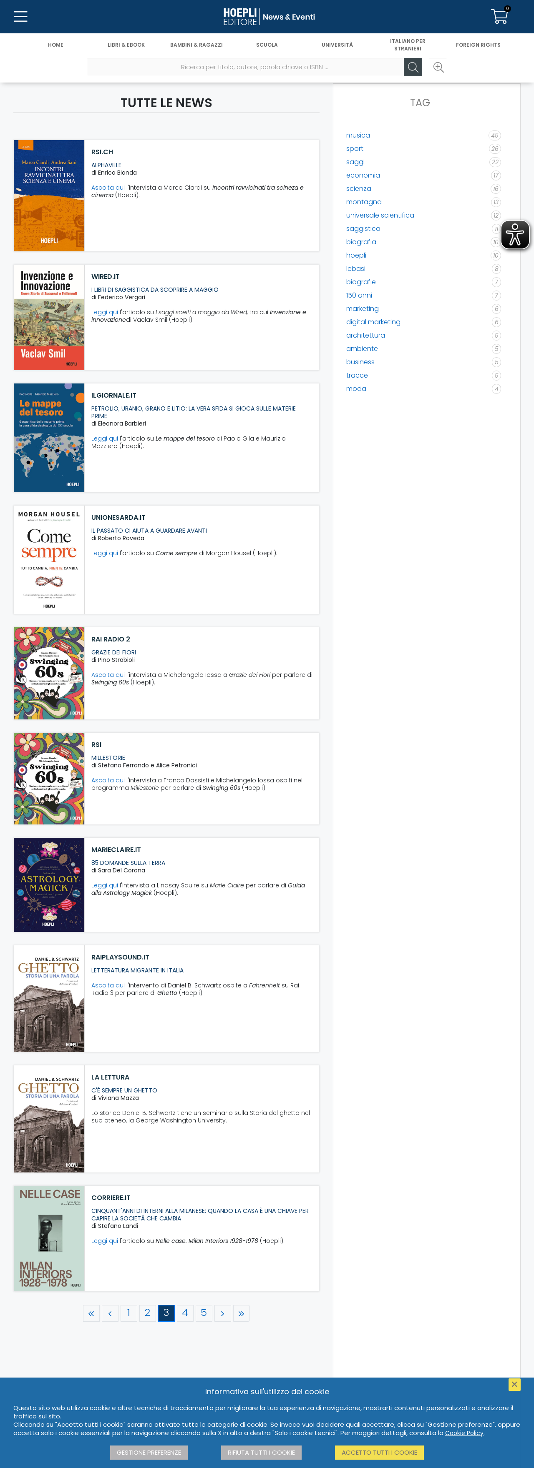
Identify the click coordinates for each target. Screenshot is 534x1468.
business (360, 362)
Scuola (267, 44)
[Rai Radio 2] (49, 673)
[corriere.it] (49, 1239)
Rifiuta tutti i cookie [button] (261, 1452)
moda (356, 388)
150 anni (359, 295)
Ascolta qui (108, 187)
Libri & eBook (126, 44)
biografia (361, 242)
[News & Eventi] (267, 16)
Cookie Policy (464, 1433)
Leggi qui (104, 312)
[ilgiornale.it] (49, 437)
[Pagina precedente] (110, 1313)
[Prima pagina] (91, 1313)
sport (354, 148)
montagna (364, 202)
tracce (357, 375)
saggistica (363, 228)
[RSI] (49, 779)
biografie (361, 282)
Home (55, 44)
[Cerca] (413, 67)
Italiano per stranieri (408, 45)
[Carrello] (499, 16)
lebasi (355, 268)
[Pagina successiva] (222, 1313)
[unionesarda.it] (49, 560)
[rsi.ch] (49, 195)
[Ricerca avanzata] (438, 67)
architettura (365, 335)
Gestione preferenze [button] (149, 1452)
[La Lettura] (49, 1118)
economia (363, 175)
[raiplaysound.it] (49, 998)
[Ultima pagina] (241, 1313)
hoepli (356, 255)
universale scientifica (380, 215)
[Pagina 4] (185, 1313)
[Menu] (20, 16)
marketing (362, 308)
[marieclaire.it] (49, 885)
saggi (355, 162)
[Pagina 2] (147, 1313)
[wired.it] (49, 318)
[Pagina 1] (129, 1313)
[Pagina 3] (166, 1313)
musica (358, 135)
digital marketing (373, 322)
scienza (358, 188)
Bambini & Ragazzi (196, 44)
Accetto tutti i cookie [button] (379, 1452)
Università (337, 44)
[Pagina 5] (204, 1313)
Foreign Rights (478, 44)
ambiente (362, 348)
